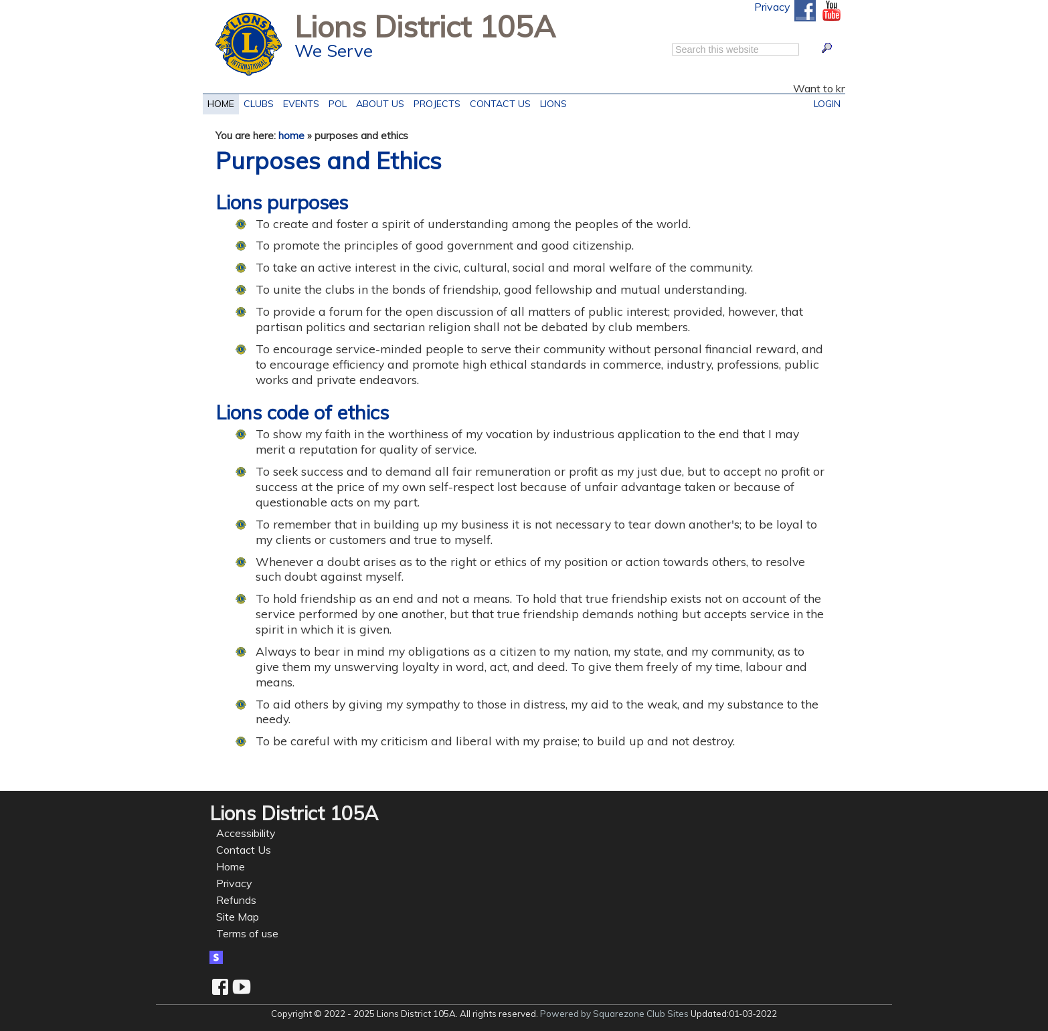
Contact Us (498, 102)
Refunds (236, 900)
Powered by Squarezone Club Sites (614, 1013)
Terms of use (247, 933)
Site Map (237, 916)
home (291, 135)
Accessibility (246, 833)
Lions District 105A (424, 26)
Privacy (772, 6)
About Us (377, 102)
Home (221, 102)
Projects (434, 102)
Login (827, 102)
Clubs (258, 102)
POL (335, 102)
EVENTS (298, 102)
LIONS (551, 102)
